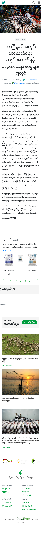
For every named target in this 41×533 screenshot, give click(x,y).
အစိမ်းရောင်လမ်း (30, 80)
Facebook (6, 503)
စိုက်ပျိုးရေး (6, 489)
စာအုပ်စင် (25, 492)
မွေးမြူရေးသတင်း (20, 39)
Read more (7, 251)
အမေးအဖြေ (26, 489)
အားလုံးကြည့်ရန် (29, 322)
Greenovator (18, 83)
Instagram (7, 506)
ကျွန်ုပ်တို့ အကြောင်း (29, 509)
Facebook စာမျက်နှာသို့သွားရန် (20, 281)
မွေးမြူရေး (5, 492)
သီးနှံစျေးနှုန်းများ (28, 495)
